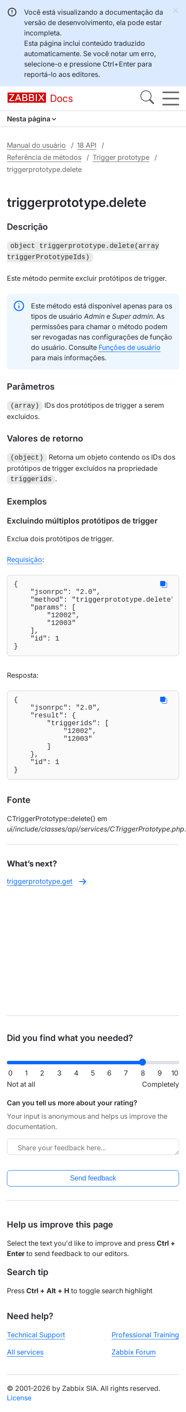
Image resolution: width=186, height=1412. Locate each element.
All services (25, 1352)
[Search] (147, 98)
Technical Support (36, 1334)
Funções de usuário (130, 345)
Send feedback (93, 1178)
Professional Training (145, 1334)
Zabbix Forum (134, 1352)
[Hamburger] (170, 98)
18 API (86, 145)
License (19, 1397)
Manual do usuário (36, 145)
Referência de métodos (44, 157)
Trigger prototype (121, 157)
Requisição (24, 555)
